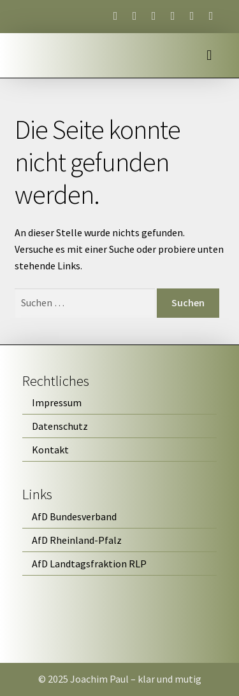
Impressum (57, 402)
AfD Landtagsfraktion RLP (89, 563)
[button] (209, 55)
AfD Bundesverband (74, 516)
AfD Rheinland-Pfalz (77, 540)
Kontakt (50, 449)
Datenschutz (60, 426)
